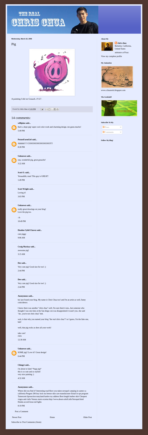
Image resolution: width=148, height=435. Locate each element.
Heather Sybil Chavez (27, 230)
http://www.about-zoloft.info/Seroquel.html (66, 399)
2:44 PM (21, 271)
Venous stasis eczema (40, 399)
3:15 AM (21, 254)
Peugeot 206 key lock (34, 394)
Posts (106, 127)
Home (52, 417)
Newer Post (16, 417)
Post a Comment (21, 411)
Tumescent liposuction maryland (31, 396)
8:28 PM (21, 147)
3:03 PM (21, 196)
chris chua (122, 43)
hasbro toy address (51, 396)
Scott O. (21, 172)
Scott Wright (23, 189)
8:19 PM (21, 406)
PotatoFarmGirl (25, 140)
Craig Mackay (24, 247)
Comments (108, 132)
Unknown (22, 156)
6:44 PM (21, 356)
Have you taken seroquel (59, 391)
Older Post (87, 417)
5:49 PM (21, 131)
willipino (21, 123)
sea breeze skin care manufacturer (57, 394)
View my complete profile (111, 56)
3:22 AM (21, 164)
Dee (19, 263)
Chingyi (21, 365)
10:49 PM (22, 221)
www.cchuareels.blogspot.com (113, 90)
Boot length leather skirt (69, 396)
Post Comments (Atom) (31, 422)
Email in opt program (79, 394)
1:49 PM (21, 180)
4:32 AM (21, 378)
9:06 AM (21, 238)
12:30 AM (22, 340)
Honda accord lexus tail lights (30, 402)
